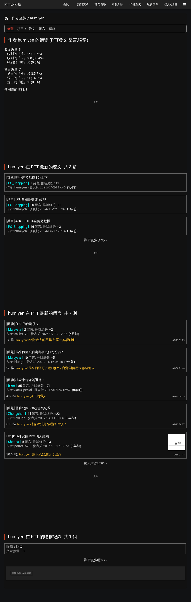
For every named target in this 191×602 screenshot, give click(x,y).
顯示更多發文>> (95, 240)
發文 (32, 29)
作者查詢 (19, 18)
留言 (42, 29)
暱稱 (52, 29)
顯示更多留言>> (95, 463)
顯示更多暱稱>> (95, 560)
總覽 (10, 29)
